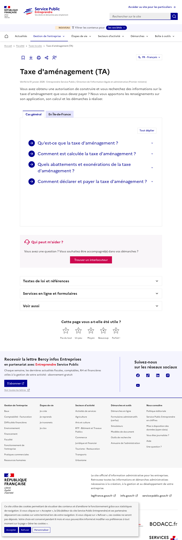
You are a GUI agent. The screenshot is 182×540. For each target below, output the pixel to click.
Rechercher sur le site (174, 16)
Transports (80, 421)
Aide (148, 408)
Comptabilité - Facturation (18, 383)
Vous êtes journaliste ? (157, 402)
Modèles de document (122, 398)
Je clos (43, 395)
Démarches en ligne (121, 378)
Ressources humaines (15, 427)
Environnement (12, 395)
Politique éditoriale (156, 378)
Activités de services (85, 378)
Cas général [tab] (33, 114)
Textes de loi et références (46, 248)
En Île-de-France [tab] (60, 114)
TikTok (147, 342)
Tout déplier (147, 130)
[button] (54, 57)
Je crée (43, 378)
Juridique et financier (86, 410)
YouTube (137, 352)
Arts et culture (82, 389)
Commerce (81, 404)
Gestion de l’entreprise (47, 36)
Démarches (137, 36)
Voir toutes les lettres (17, 357)
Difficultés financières (15, 389)
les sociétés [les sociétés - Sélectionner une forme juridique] (115, 28)
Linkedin (157, 342)
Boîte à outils (163, 36)
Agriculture (81, 383)
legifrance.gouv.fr (103, 463)
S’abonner (15, 350)
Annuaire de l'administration (125, 410)
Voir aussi (31, 273)
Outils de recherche (121, 404)
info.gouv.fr (129, 463)
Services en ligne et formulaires (50, 260)
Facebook (137, 342)
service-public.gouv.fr (157, 463)
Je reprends (46, 383)
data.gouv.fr (100, 470)
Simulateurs (117, 393)
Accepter (11, 530)
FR (149, 57)
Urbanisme (80, 427)
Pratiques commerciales (16, 421)
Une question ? (154, 413)
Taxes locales (35, 46)
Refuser (25, 530)
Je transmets (46, 389)
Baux (6, 378)
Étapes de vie (79, 36)
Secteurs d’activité (109, 36)
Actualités (21, 36)
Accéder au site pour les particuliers (150, 7)
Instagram (167, 342)
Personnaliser (41, 530)
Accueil (8, 46)
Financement (10, 400)
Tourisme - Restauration (87, 415)
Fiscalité (20, 46)
